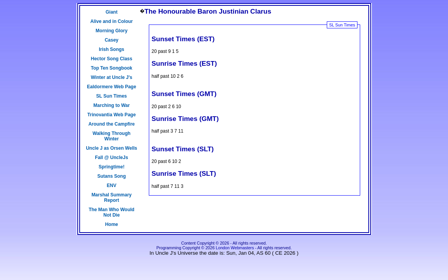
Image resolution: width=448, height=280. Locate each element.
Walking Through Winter (111, 136)
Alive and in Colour (111, 21)
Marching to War (111, 105)
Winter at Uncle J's (111, 77)
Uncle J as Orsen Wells (111, 148)
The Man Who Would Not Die (111, 212)
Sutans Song (111, 176)
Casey (111, 40)
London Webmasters (235, 247)
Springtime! (112, 167)
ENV (112, 185)
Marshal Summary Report (111, 197)
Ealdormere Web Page (111, 86)
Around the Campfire (111, 124)
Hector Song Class (111, 58)
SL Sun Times (111, 96)
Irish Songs (111, 49)
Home (111, 224)
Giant (112, 12)
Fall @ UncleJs (111, 157)
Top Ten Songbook (111, 68)
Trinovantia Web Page (111, 114)
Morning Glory (111, 30)
